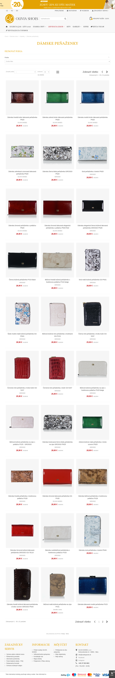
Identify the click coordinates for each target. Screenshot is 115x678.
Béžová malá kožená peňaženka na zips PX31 (57, 605)
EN (17, 11)
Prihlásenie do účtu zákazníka (60, 651)
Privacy (63, 633)
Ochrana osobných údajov (14, 665)
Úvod (6, 36)
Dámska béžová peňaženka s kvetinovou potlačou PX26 (92, 497)
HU (12, 11)
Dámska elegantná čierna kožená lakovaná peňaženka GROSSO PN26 (93, 227)
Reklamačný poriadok (12, 656)
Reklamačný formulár (12, 663)
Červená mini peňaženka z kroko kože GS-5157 (22, 389)
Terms (67, 633)
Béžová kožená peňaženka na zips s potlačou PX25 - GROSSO (22, 443)
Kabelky (76, 27)
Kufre (85, 27)
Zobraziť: (40, 71)
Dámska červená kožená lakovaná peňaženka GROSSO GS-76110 (22, 551)
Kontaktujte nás (38, 656)
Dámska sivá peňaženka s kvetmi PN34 (92, 550)
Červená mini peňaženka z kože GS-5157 (57, 388)
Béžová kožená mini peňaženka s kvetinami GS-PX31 (57, 335)
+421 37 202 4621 (84, 663)
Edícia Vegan (97, 27)
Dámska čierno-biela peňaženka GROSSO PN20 (57, 173)
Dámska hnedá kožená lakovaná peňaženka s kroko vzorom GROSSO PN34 (22, 605)
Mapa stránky (37, 659)
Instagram (71, 11)
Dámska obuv (39, 27)
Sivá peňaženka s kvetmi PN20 (93, 171)
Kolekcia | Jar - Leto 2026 (20, 27)
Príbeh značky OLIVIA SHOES (39, 651)
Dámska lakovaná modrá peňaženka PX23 (93, 604)
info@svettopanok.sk (85, 655)
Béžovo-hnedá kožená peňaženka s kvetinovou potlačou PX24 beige (57, 281)
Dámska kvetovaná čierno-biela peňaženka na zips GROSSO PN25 (57, 443)
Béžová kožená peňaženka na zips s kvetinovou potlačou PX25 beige (92, 389)
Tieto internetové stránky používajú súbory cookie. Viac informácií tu (26, 674)
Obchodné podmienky (13, 659)
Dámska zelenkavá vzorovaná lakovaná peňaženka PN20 (22, 173)
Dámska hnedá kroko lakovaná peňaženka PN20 (22, 118)
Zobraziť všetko (90, 72)
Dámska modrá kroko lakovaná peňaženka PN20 (93, 118)
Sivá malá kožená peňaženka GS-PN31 (92, 280)
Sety (69, 27)
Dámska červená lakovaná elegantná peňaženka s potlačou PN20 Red (57, 227)
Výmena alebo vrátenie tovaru (15, 654)
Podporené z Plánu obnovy (41, 661)
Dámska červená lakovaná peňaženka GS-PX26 (57, 497)
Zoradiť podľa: (10, 71)
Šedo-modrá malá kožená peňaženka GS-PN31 (22, 335)
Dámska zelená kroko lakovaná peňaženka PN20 (58, 118)
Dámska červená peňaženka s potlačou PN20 (22, 227)
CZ (7, 11)
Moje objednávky (60, 654)
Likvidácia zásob (55, 27)
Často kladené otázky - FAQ (14, 661)
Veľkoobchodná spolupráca (41, 654)
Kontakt (82, 645)
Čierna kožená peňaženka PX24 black (22, 280)
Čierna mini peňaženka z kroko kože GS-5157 (92, 335)
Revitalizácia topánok (17, 31)
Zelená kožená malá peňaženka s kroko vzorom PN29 (93, 443)
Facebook (84, 11)
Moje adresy (59, 656)
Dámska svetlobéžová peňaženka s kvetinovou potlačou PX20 (57, 551)
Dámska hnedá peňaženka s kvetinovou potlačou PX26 (22, 497)
